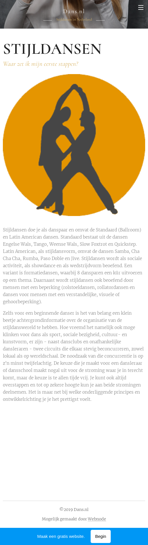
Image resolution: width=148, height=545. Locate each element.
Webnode (97, 519)
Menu (140, 7)
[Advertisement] (75, 447)
